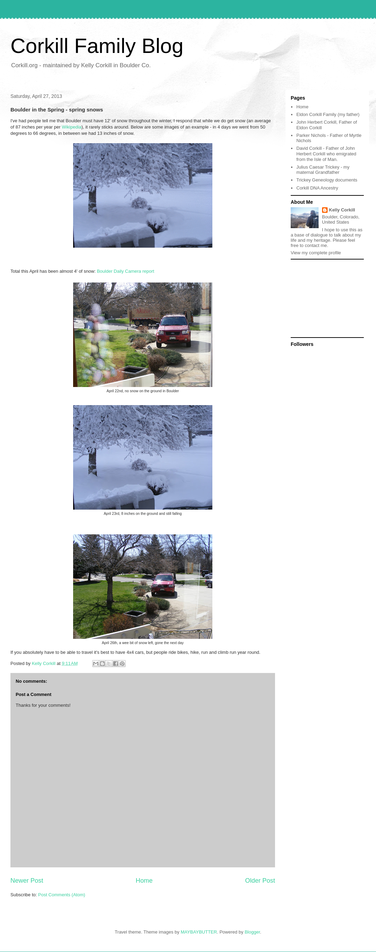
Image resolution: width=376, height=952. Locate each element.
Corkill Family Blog (96, 45)
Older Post (260, 880)
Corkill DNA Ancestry (317, 188)
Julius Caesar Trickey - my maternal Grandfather (322, 169)
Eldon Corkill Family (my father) (327, 114)
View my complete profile (316, 252)
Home (144, 880)
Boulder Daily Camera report (125, 271)
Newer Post (26, 880)
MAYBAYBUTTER (199, 932)
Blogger (252, 932)
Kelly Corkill (342, 209)
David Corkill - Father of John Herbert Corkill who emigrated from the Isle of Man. (326, 154)
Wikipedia (71, 127)
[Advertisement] (325, 298)
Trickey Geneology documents (326, 180)
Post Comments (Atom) (61, 894)
